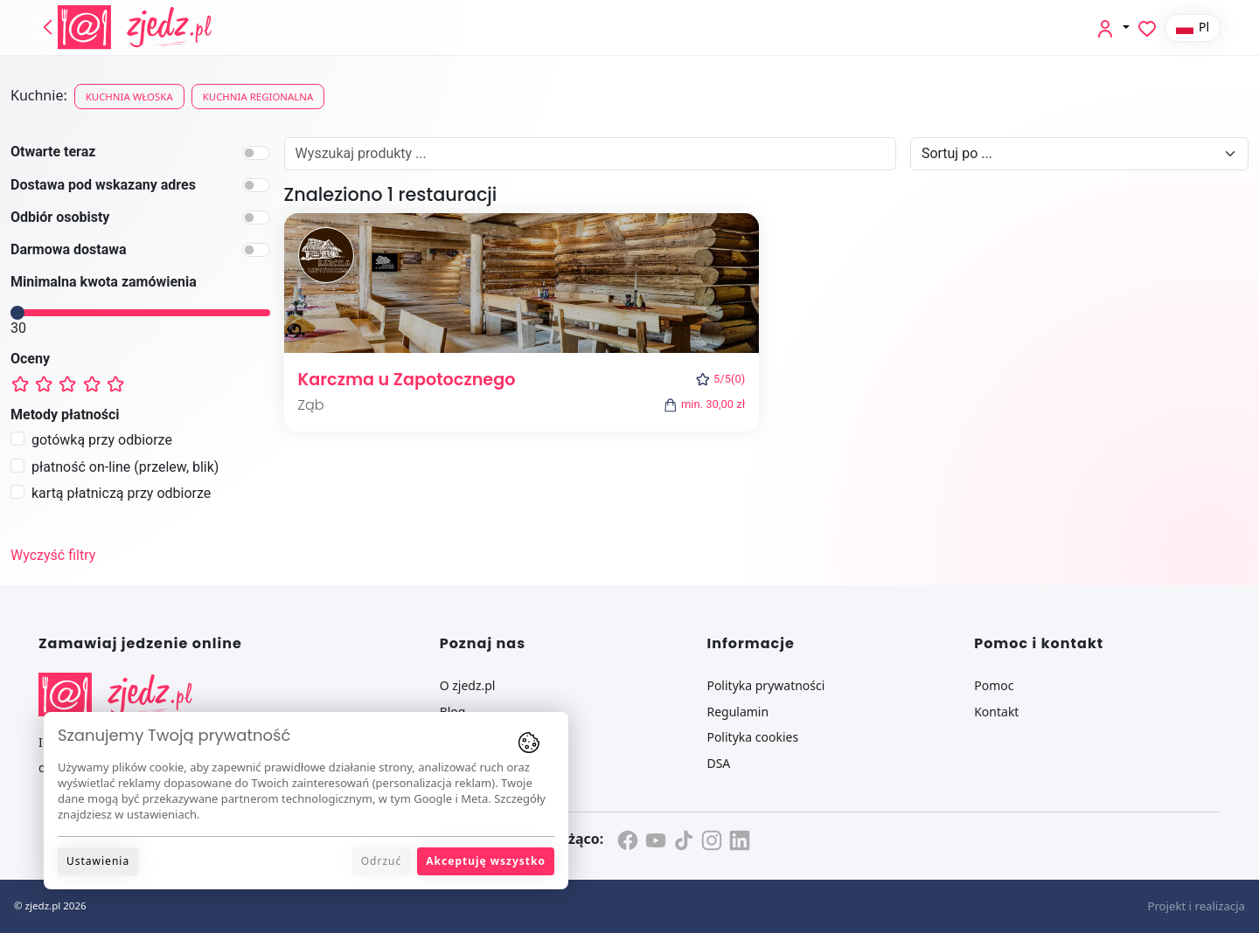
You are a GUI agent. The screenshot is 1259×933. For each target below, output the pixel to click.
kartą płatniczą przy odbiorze (121, 493)
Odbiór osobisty (59, 217)
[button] (1112, 27)
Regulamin (737, 711)
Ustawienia (97, 861)
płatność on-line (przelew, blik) (125, 467)
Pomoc (993, 685)
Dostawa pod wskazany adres (103, 184)
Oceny (30, 358)
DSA (718, 763)
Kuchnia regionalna (258, 96)
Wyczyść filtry (52, 555)
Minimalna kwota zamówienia (103, 281)
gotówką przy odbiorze (101, 440)
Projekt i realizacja (1196, 906)
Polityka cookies (752, 737)
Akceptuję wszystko (486, 861)
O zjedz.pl (468, 685)
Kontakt (996, 711)
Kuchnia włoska (129, 96)
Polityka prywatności (765, 685)
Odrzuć (381, 861)
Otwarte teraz (52, 151)
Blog (453, 711)
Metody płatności (65, 414)
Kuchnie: (38, 95)
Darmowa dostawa (68, 249)
